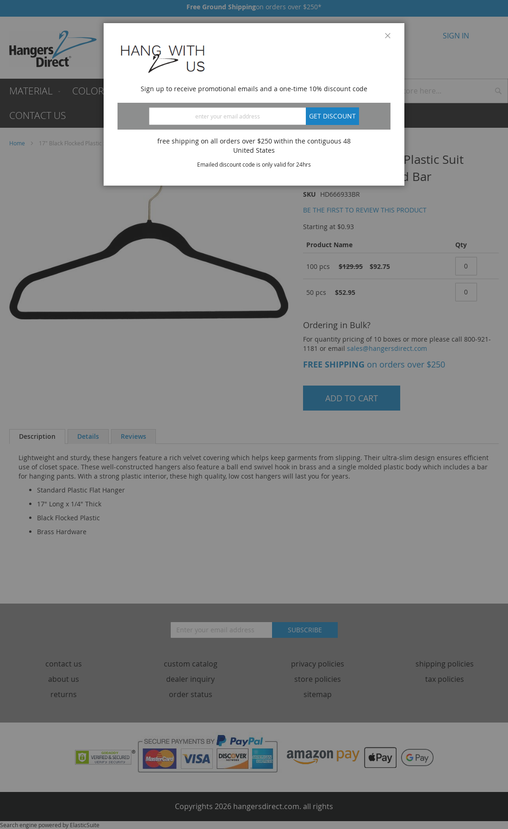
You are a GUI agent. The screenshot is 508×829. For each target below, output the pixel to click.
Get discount (332, 116)
